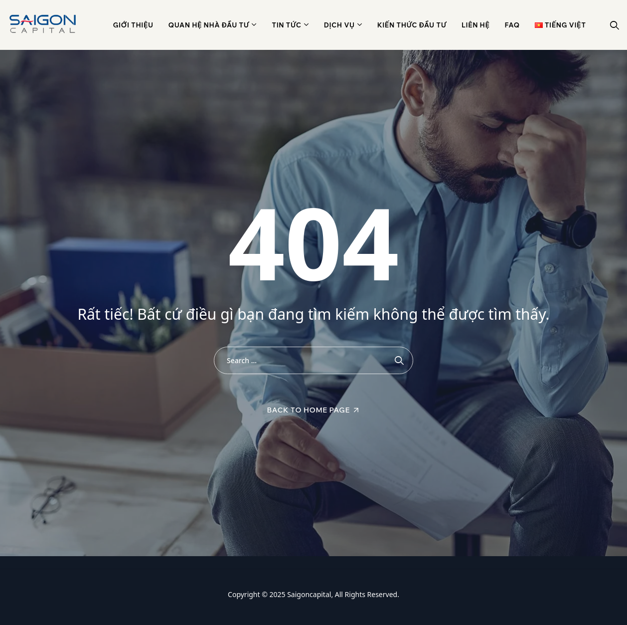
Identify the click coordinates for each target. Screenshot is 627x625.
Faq (512, 25)
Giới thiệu (133, 25)
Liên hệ (475, 25)
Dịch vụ (339, 25)
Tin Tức (286, 25)
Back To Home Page (308, 410)
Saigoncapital (309, 594)
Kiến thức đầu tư (412, 25)
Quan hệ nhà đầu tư (209, 25)
